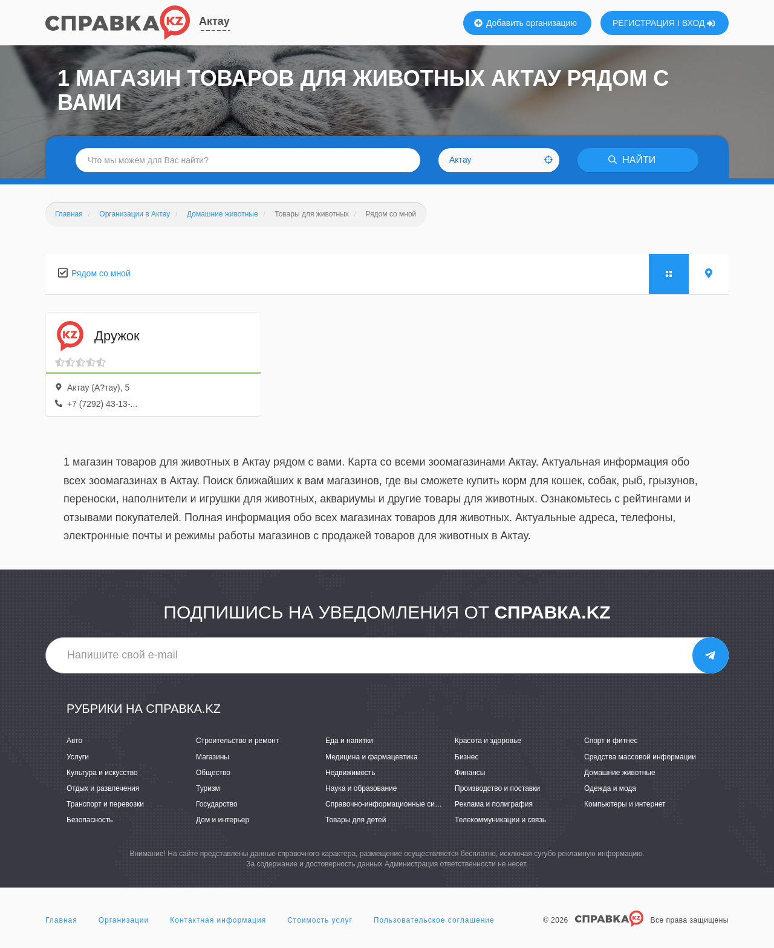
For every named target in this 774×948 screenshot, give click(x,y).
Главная (61, 920)
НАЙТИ (631, 160)
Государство (217, 804)
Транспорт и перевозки (105, 804)
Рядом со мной (101, 273)
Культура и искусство (102, 772)
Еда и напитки (349, 740)
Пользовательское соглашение (434, 920)
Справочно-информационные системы (390, 804)
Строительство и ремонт (237, 740)
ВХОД (698, 23)
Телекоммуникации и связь (500, 820)
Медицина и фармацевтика (371, 757)
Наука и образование (361, 788)
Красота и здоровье (488, 740)
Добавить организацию (525, 23)
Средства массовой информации (640, 757)
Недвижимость (350, 772)
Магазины (212, 757)
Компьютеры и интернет (625, 804)
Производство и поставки (497, 788)
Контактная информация (218, 920)
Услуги (78, 757)
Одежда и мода (610, 788)
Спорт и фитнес (611, 740)
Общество (213, 772)
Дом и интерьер (222, 820)
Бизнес (466, 757)
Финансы (470, 772)
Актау (214, 21)
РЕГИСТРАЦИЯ (644, 23)
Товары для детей (355, 820)
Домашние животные (619, 772)
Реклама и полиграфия (494, 804)
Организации (124, 920)
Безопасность (90, 820)
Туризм (208, 788)
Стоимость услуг (320, 920)
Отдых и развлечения (103, 788)
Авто (74, 740)
